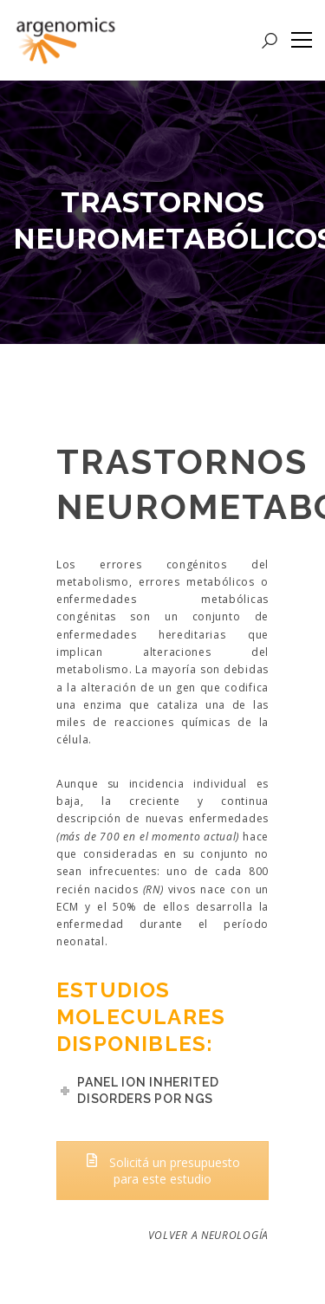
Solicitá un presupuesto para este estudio (162, 1170)
